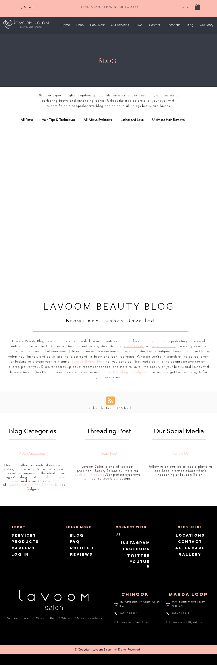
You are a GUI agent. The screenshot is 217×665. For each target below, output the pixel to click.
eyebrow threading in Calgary (122, 372)
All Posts (27, 120)
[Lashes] (26, 618)
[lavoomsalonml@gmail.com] (185, 622)
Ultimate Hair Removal (168, 120)
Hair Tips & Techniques (58, 120)
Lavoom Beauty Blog (88, 361)
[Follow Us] (180, 453)
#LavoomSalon (164, 346)
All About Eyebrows (98, 120)
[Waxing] (40, 618)
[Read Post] (109, 453)
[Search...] (36, 7)
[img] (25, 30)
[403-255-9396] (128, 613)
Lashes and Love (132, 120)
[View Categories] (31, 453)
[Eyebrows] (11, 618)
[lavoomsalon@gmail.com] (133, 622)
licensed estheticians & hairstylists (34, 485)
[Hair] (53, 618)
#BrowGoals (134, 346)
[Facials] (80, 618)
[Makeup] (66, 618)
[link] (197, 7)
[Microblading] (95, 618)
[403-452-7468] (180, 613)
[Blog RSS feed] (110, 400)
